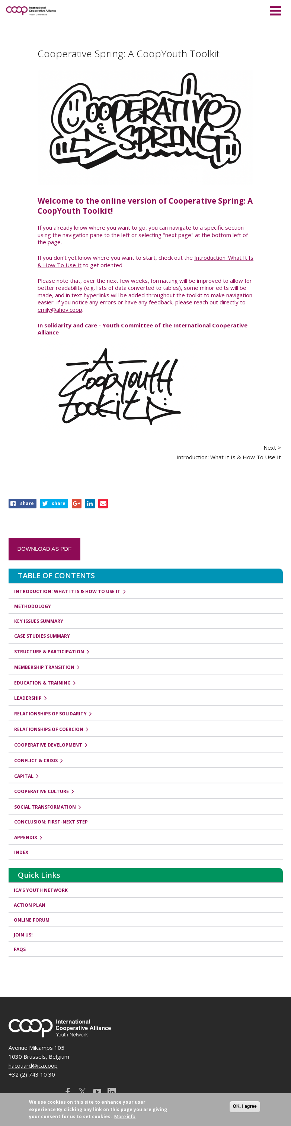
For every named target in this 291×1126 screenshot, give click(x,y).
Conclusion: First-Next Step (51, 822)
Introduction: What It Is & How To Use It (228, 457)
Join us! (23, 935)
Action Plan (30, 905)
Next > (272, 447)
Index (21, 852)
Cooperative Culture (41, 791)
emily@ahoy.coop (60, 309)
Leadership (28, 698)
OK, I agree (245, 1106)
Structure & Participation (49, 651)
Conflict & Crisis (36, 760)
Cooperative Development (48, 745)
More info (124, 1116)
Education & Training (42, 683)
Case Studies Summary (42, 636)
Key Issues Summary (38, 621)
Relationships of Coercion (48, 729)
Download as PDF (44, 549)
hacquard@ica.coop (33, 1065)
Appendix (25, 837)
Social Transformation (45, 807)
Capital (23, 776)
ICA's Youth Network (41, 890)
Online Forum (32, 920)
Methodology (32, 606)
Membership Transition (44, 667)
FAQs (20, 950)
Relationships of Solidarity (50, 714)
